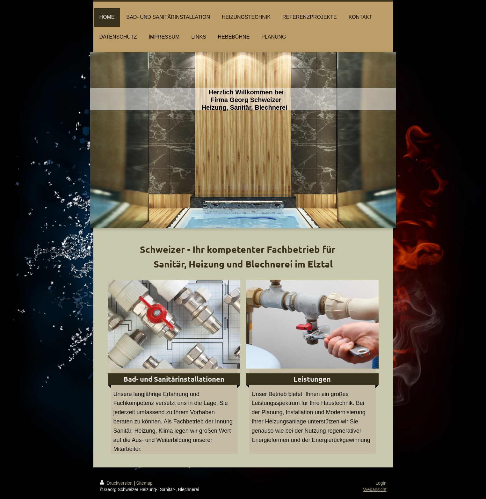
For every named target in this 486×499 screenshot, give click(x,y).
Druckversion (117, 483)
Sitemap (144, 483)
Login (380, 483)
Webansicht (375, 489)
